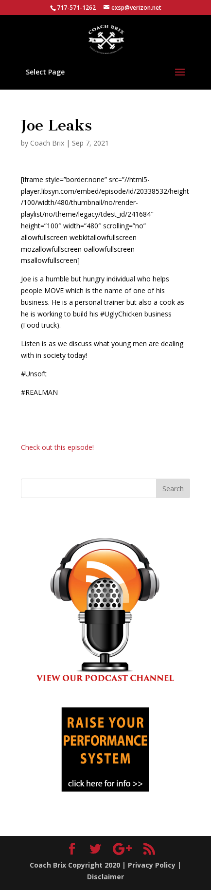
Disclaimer (105, 876)
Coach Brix (47, 143)
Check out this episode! (57, 447)
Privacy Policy (152, 865)
